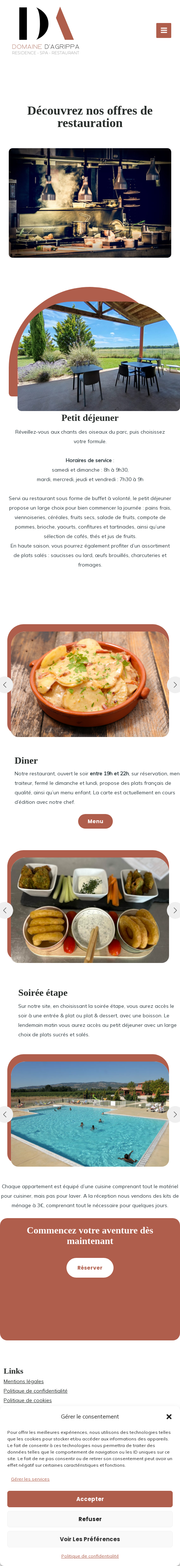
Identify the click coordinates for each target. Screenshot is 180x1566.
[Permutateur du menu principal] (163, 30)
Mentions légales (24, 1381)
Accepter (90, 1499)
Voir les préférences (90, 1539)
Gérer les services (30, 1479)
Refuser (90, 1519)
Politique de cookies (28, 1400)
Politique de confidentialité (90, 1556)
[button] (169, 1416)
